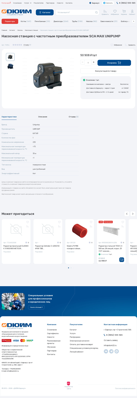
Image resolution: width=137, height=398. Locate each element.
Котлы (26, 21)
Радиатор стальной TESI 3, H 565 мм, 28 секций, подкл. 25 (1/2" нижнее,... (110, 249)
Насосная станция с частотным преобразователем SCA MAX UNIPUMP (68, 30)
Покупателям (38, 3)
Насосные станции (33, 30)
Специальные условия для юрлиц (84, 353)
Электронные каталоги (79, 344)
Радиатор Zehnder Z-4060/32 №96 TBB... (47, 248)
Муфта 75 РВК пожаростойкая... (74, 248)
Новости (60, 3)
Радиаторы (10, 21)
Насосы (91, 21)
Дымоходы (61, 21)
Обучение (51, 351)
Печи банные (42, 21)
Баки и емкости (109, 21)
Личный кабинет (76, 357)
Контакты (69, 3)
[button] (133, 21)
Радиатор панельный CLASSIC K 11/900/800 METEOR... (16, 248)
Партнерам (50, 3)
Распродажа (6, 3)
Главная (4, 30)
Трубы (77, 21)
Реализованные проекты (53, 345)
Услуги (72, 336)
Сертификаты (53, 336)
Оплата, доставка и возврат (81, 349)
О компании (17, 3)
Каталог (13, 30)
